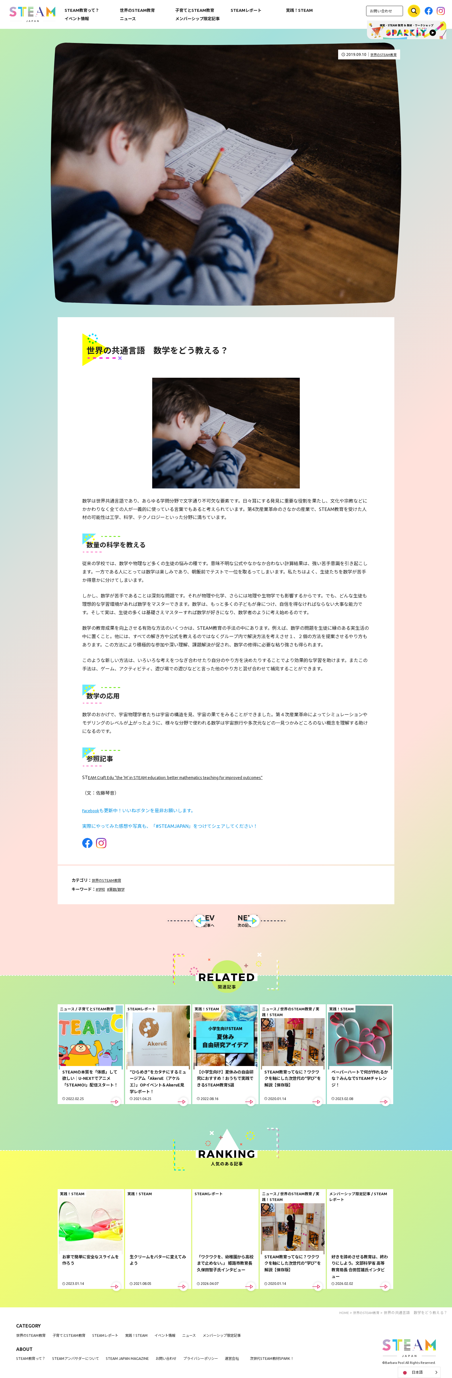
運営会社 (258, 1361)
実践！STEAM (299, 10)
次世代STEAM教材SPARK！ (302, 1361)
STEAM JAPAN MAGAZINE (141, 1361)
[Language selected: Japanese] (419, 1372)
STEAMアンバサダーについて (83, 1361)
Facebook (92, 810)
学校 (103, 889)
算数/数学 (120, 889)
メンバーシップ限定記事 (197, 18)
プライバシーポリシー (223, 1361)
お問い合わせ (381, 11)
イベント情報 (77, 18)
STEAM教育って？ (82, 10)
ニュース (128, 18)
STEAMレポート (246, 10)
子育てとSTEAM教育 (194, 10)
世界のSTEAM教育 (137, 10)
